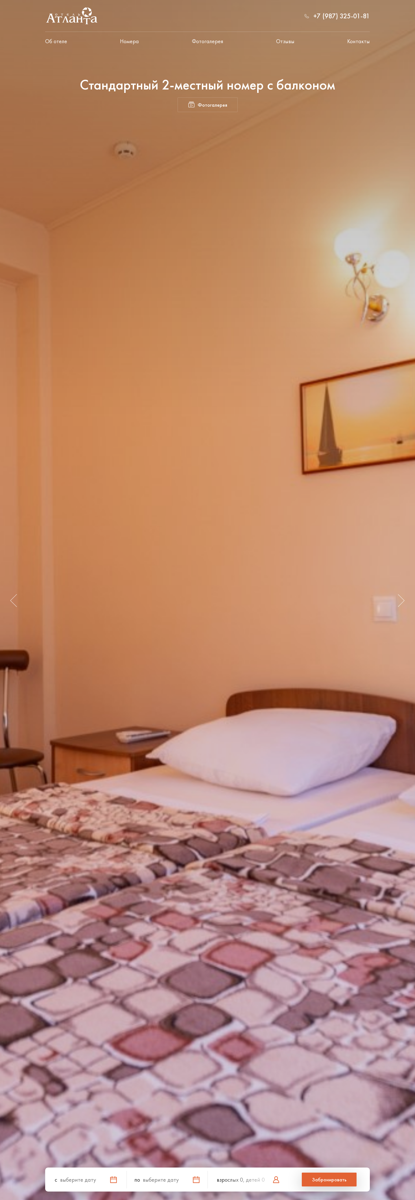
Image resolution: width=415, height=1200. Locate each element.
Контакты (358, 41)
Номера (129, 41)
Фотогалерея (207, 41)
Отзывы (285, 41)
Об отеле (56, 41)
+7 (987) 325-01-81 (341, 16)
